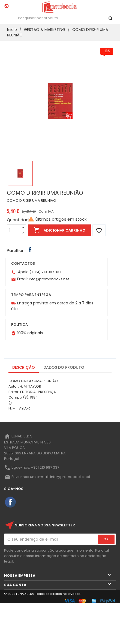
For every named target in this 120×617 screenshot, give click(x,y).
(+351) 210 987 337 (45, 272)
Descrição (23, 367)
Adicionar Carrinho (59, 230)
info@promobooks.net (49, 279)
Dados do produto (63, 367)
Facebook (11, 502)
